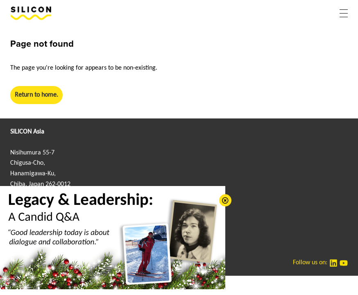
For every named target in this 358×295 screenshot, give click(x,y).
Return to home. (36, 95)
